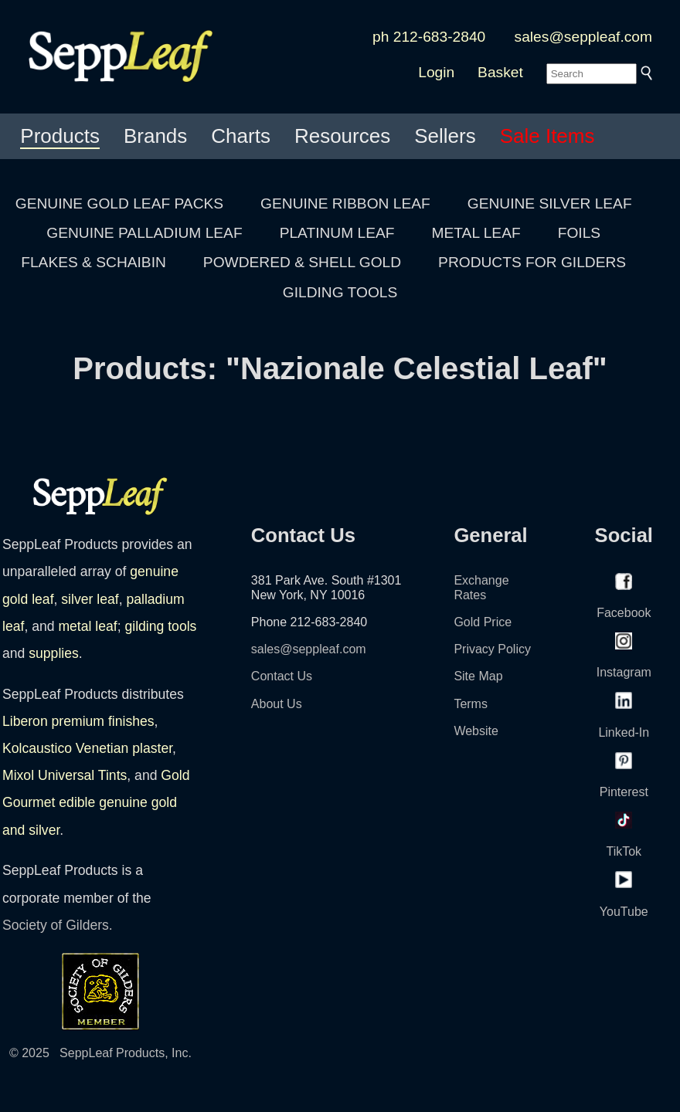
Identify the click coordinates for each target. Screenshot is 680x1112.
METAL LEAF (476, 233)
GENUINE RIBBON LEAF (345, 203)
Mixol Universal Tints (64, 775)
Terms (471, 703)
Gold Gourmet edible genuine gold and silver (96, 802)
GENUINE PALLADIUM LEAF (144, 233)
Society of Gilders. (57, 925)
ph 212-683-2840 (428, 37)
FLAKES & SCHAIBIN (93, 262)
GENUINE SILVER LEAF (550, 203)
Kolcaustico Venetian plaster (87, 748)
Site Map (478, 676)
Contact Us (281, 676)
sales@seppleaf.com (583, 37)
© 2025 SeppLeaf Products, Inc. (100, 1052)
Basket (500, 72)
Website (476, 730)
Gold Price (483, 622)
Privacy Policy (492, 649)
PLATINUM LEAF (337, 233)
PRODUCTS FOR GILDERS (532, 262)
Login (436, 72)
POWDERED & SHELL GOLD (302, 262)
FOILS (579, 233)
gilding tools (160, 626)
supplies (54, 653)
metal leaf (87, 626)
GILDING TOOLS (340, 292)
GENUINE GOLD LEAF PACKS (119, 203)
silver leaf (89, 599)
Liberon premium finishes (78, 721)
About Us (276, 703)
